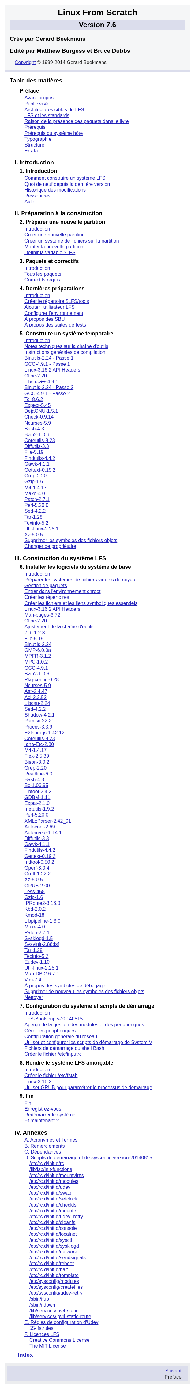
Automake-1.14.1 (43, 832)
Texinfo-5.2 (36, 523)
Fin (27, 1103)
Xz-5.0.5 (33, 534)
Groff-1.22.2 (37, 873)
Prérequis (34, 127)
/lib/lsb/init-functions (50, 1169)
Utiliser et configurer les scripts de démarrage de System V (88, 1042)
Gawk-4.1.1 (37, 464)
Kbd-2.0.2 (35, 909)
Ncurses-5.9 (37, 423)
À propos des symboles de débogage (64, 985)
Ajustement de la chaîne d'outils (58, 626)
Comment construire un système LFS (64, 178)
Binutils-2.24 (37, 644)
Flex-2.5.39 (36, 756)
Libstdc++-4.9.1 (41, 381)
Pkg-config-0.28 (41, 679)
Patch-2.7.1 (37, 499)
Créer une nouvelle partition (54, 234)
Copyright (25, 62)
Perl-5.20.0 (36, 505)
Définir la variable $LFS (49, 252)
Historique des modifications (55, 190)
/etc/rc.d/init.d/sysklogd (54, 1246)
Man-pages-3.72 (42, 615)
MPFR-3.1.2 (37, 656)
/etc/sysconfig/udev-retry (55, 1292)
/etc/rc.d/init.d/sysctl (50, 1240)
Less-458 (34, 891)
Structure (34, 144)
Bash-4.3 (34, 428)
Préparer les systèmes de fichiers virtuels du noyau (79, 579)
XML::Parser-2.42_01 (47, 821)
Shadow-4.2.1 (39, 714)
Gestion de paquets (45, 585)
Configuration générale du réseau (60, 1036)
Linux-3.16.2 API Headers (52, 370)
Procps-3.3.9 (38, 726)
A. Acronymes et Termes (50, 1139)
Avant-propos (39, 97)
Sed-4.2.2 (35, 511)
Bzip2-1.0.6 (36, 434)
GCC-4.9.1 (36, 668)
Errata (31, 150)
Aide (29, 201)
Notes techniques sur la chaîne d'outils (66, 346)
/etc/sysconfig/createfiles (56, 1287)
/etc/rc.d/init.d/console (53, 1228)
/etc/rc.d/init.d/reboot (51, 1263)
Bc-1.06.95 (36, 785)
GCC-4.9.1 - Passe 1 (47, 364)
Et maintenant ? (41, 1120)
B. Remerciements (44, 1146)
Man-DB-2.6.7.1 (41, 973)
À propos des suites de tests (55, 324)
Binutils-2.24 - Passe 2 (48, 387)
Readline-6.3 (38, 773)
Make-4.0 (34, 493)
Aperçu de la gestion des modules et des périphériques (84, 1024)
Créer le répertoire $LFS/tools (56, 301)
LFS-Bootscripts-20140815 (53, 1018)
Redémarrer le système (49, 1114)
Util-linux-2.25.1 (41, 528)
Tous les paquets (42, 274)
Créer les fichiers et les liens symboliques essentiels (80, 603)
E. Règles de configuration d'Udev (61, 1322)
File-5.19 (33, 452)
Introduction (37, 229)
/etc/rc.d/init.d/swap (50, 1193)
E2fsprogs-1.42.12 (44, 732)
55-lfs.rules (41, 1328)
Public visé (36, 103)
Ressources (37, 195)
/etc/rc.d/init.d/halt (48, 1269)
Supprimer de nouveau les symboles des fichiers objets (84, 991)
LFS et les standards (46, 115)
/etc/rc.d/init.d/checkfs (53, 1204)
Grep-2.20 (35, 475)
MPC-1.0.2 (36, 661)
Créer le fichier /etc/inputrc (53, 1054)
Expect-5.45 (37, 405)
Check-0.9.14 (39, 416)
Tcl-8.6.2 (33, 399)
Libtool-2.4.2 (37, 791)
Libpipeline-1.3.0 (42, 921)
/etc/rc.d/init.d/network (53, 1251)
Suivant (173, 1370)
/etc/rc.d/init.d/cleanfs (52, 1222)
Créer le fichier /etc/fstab (50, 1075)
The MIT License (47, 1346)
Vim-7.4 (32, 979)
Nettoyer (33, 997)
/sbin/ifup (39, 1299)
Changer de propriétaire (50, 546)
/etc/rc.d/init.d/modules (53, 1181)
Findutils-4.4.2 (39, 458)
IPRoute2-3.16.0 (42, 903)
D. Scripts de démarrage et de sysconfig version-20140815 (88, 1157)
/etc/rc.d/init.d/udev (49, 1187)
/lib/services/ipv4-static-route (60, 1316)
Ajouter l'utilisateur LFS (49, 307)
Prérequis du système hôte (53, 133)
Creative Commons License (59, 1340)
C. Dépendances (42, 1151)
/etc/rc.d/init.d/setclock (53, 1198)
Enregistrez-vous (42, 1109)
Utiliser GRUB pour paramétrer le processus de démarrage (88, 1087)
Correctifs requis (42, 279)
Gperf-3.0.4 (36, 868)
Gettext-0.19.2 (39, 470)
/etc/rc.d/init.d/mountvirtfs (56, 1175)
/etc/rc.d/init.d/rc (46, 1163)
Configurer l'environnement (53, 313)
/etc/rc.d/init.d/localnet (53, 1234)
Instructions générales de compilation (64, 352)
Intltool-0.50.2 (39, 862)
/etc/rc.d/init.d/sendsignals (57, 1257)
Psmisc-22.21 (39, 720)
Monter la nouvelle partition (53, 246)
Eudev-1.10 (37, 962)
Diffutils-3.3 (36, 446)
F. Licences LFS (41, 1334)
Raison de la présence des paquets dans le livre (76, 121)
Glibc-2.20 (35, 375)
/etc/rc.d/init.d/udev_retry (56, 1216)
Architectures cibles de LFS (54, 109)
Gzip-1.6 (33, 481)
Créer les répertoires (46, 597)
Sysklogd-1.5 (38, 938)
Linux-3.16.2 (37, 1081)
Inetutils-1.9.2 (39, 809)
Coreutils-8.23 (39, 440)
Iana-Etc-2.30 (39, 744)
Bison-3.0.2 (36, 762)
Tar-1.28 (33, 517)
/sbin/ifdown (42, 1304)
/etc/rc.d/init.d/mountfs (53, 1210)
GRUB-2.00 (37, 885)
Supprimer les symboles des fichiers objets (70, 540)
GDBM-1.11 (37, 797)
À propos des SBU (44, 319)
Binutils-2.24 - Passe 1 (48, 358)
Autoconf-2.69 (39, 826)
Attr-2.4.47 (35, 691)
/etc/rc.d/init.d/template (54, 1275)
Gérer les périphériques (50, 1030)
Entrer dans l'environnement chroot (62, 591)
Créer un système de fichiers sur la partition (71, 240)
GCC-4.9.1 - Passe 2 (47, 393)
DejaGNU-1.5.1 (41, 411)
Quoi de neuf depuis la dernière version (67, 184)
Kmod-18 (34, 915)
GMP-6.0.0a (37, 650)
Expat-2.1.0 (37, 803)
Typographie (37, 139)
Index (25, 1355)
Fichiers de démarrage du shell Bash (64, 1048)
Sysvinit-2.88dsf (41, 944)
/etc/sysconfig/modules (54, 1281)
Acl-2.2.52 (35, 697)
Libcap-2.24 (37, 703)
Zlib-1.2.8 (34, 632)
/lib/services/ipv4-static (53, 1310)
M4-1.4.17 (35, 487)
